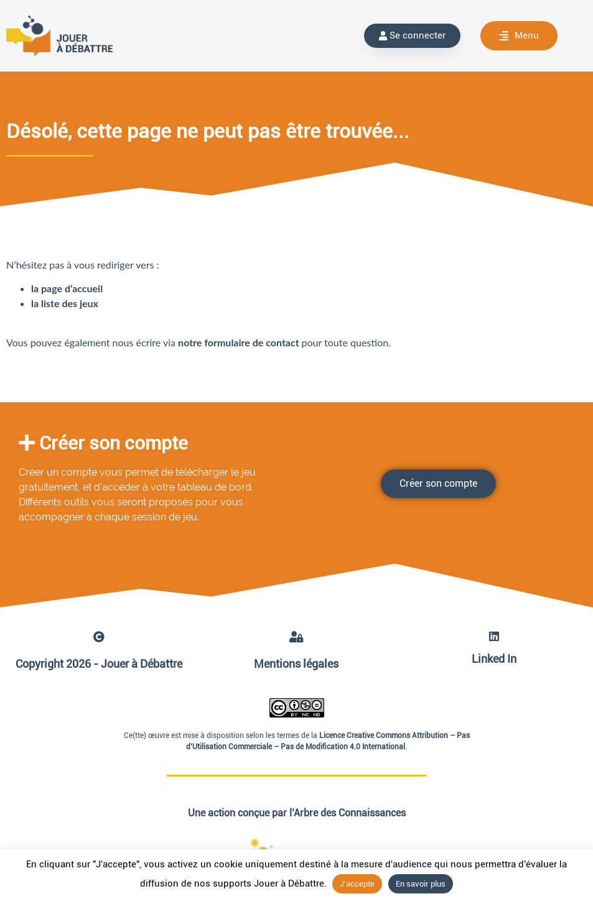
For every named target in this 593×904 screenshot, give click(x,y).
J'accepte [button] (357, 883)
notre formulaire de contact (239, 342)
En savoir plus (421, 883)
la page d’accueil (67, 288)
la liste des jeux (64, 303)
